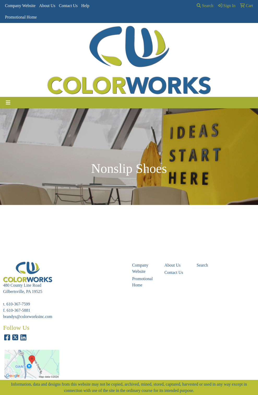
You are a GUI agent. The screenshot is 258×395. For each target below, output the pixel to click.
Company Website (20, 5)
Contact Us (68, 5)
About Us (47, 5)
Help (85, 5)
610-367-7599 (18, 304)
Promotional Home (21, 17)
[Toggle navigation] (8, 102)
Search (205, 5)
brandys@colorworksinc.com (27, 316)
